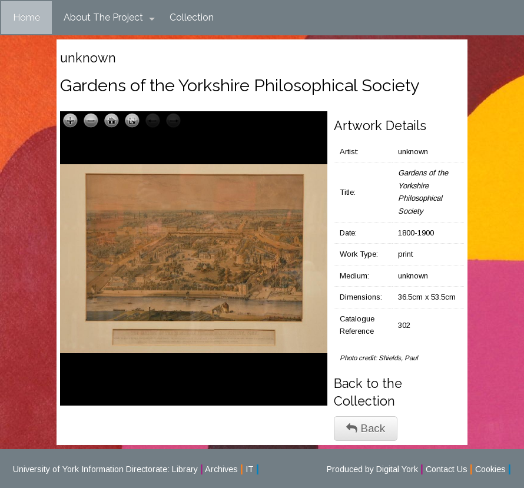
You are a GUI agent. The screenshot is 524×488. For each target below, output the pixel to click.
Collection (192, 17)
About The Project (109, 18)
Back (365, 428)
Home (26, 17)
